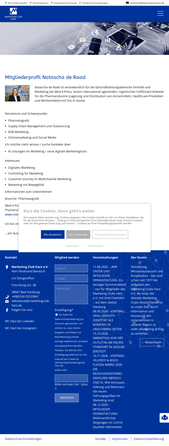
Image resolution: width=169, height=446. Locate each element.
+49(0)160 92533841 (25, 296)
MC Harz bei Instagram (20, 328)
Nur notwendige (78, 234)
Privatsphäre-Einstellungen (110, 234)
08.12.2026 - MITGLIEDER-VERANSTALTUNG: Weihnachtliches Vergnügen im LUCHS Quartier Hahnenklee (107, 416)
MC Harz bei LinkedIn (19, 321)
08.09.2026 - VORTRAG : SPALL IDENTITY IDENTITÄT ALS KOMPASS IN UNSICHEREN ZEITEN (109, 320)
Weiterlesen (153, 342)
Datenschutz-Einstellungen (23, 439)
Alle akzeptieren (53, 234)
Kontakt (100, 439)
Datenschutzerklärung (67, 319)
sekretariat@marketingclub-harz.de (147, 3)
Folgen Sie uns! (22, 310)
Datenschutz (96, 245)
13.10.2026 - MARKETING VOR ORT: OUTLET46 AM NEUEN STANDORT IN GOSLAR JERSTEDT (108, 342)
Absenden (67, 398)
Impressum (120, 439)
